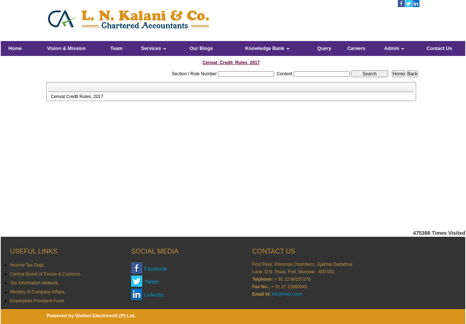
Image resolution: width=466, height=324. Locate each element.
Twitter (151, 282)
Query (324, 48)
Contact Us (439, 48)
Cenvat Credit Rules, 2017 (77, 96)
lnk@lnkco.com (287, 294)
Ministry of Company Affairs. (38, 292)
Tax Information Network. (35, 283)
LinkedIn (154, 295)
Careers (356, 48)
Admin (394, 48)
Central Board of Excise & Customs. (45, 274)
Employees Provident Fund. (37, 300)
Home (15, 48)
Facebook (155, 269)
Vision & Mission (66, 48)
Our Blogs (201, 48)
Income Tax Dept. (27, 265)
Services (153, 48)
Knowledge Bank (267, 48)
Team (116, 48)
